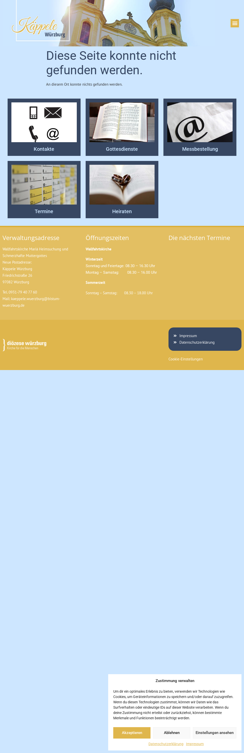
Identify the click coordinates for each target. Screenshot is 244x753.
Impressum (195, 744)
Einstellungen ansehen (215, 732)
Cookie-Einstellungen (185, 359)
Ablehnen (172, 732)
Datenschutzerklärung (165, 744)
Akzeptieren (132, 732)
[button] (235, 23)
